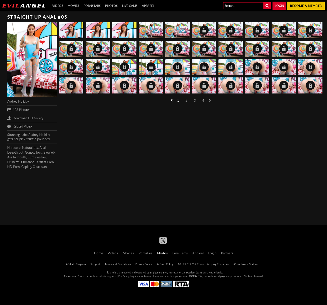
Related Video (19, 126)
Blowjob (49, 152)
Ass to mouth (16, 157)
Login (279, 5)
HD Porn (13, 167)
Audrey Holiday (18, 101)
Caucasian (40, 167)
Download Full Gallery (25, 118)
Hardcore (13, 148)
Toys (39, 152)
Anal (43, 148)
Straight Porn (44, 162)
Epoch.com (83, 276)
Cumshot (27, 162)
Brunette (13, 162)
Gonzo (29, 152)
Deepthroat (15, 152)
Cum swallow (37, 157)
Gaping (26, 167)
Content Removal (253, 276)
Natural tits (30, 148)
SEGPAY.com (195, 276)
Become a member (306, 5)
